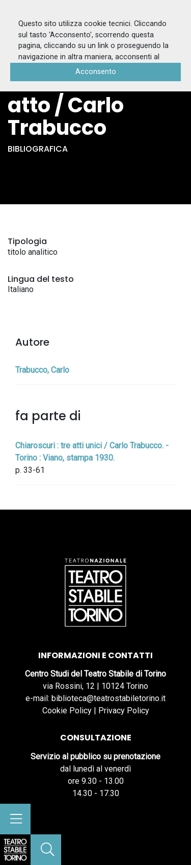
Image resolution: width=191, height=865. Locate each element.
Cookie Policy (67, 710)
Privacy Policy (123, 710)
